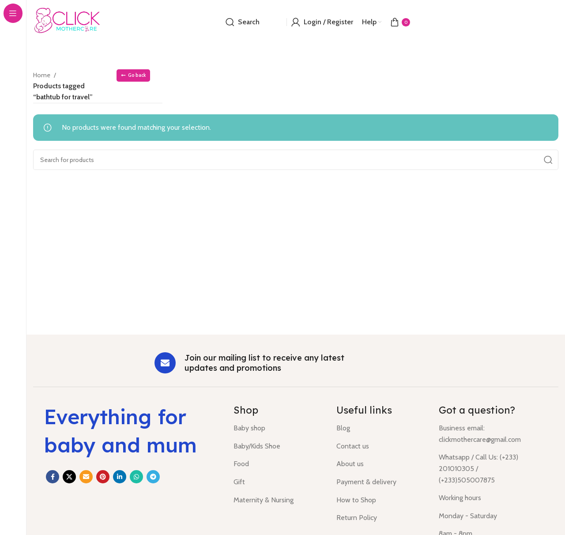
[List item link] (278, 428)
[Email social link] (86, 476)
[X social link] (69, 476)
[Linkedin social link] (119, 476)
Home (43, 75)
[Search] (242, 22)
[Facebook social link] (52, 476)
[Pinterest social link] (102, 476)
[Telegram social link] (153, 476)
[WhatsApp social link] (136, 476)
